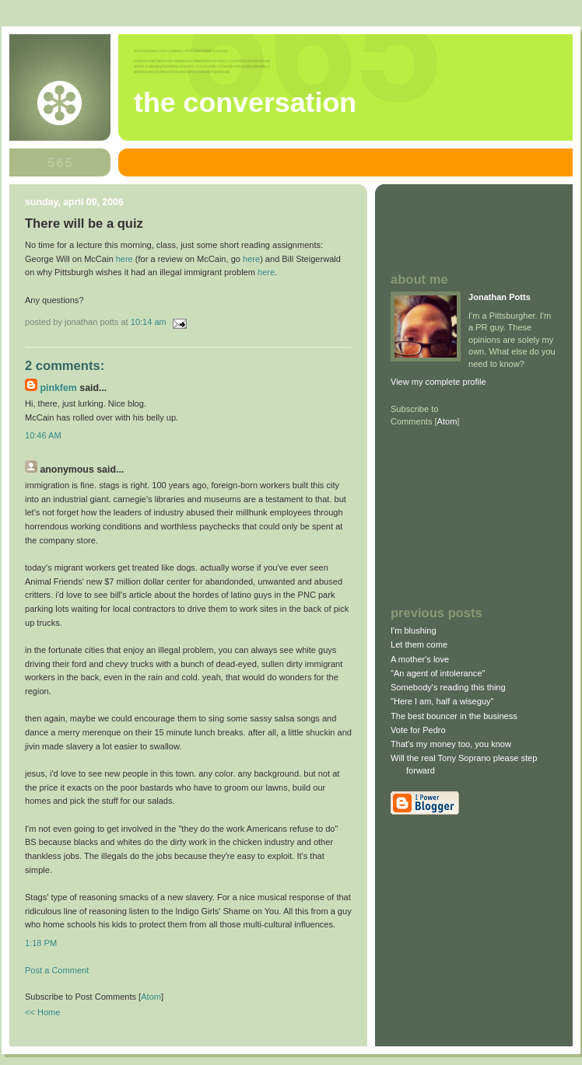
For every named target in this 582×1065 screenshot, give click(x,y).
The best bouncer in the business (454, 716)
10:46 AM (43, 435)
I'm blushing (413, 630)
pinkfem (58, 387)
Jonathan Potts (499, 297)
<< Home (42, 1012)
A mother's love (420, 659)
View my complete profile (438, 381)
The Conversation (245, 102)
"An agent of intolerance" (438, 673)
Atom (151, 996)
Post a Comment (57, 970)
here (124, 259)
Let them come (419, 644)
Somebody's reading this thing (448, 687)
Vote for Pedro (418, 730)
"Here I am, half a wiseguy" (442, 701)
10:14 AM (150, 321)
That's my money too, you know (451, 744)
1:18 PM (41, 943)
